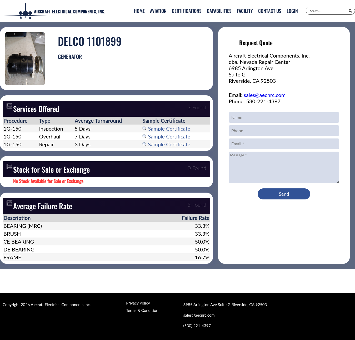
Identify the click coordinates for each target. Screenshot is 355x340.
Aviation (158, 10)
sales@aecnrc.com (265, 95)
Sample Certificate (166, 128)
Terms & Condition (142, 310)
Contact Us (269, 10)
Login (292, 10)
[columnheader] (20, 121)
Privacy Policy (138, 303)
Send (284, 194)
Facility (245, 10)
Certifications (187, 10)
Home (139, 10)
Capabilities (219, 10)
